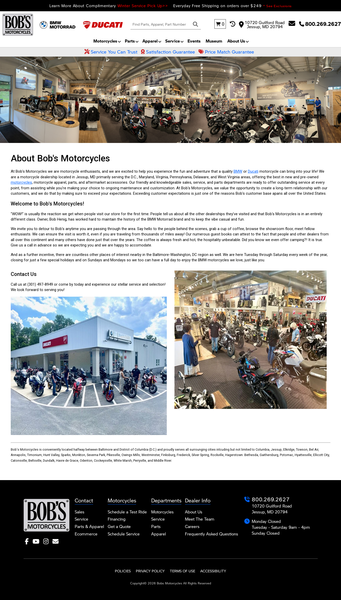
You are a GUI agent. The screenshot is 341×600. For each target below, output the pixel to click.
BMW (238, 171)
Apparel (150, 41)
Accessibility (213, 571)
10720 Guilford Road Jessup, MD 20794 (262, 24)
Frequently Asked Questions (211, 533)
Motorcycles (105, 41)
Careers (192, 526)
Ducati (253, 171)
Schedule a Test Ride (127, 511)
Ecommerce (86, 533)
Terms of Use (182, 571)
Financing (117, 519)
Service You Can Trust (110, 52)
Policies (123, 571)
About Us (236, 41)
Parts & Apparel (89, 526)
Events (194, 41)
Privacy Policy (150, 571)
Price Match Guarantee (226, 52)
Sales (79, 511)
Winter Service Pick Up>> (142, 5)
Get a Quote (119, 526)
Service (172, 41)
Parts (130, 41)
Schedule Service (124, 533)
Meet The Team (199, 519)
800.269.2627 (271, 499)
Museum (214, 41)
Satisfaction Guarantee (168, 52)
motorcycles (21, 182)
